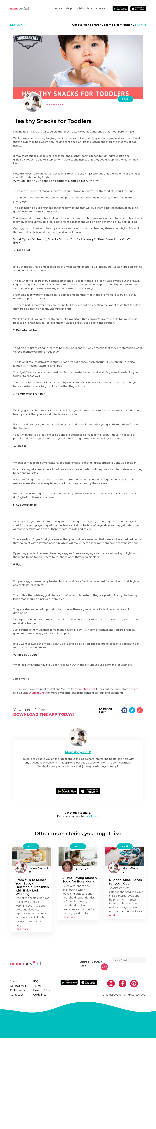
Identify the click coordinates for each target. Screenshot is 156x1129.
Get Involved (17, 1072)
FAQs (35, 1066)
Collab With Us (84, 8)
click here (139, 24)
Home (58, 8)
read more (22, 1014)
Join (104, 1051)
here (135, 771)
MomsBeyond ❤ (56, 104)
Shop (69, 8)
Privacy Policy (39, 1078)
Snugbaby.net (86, 771)
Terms (35, 1072)
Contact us (102, 8)
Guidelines (37, 1084)
